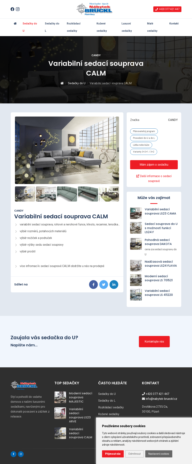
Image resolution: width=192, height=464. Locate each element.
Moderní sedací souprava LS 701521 (159, 278)
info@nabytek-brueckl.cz (159, 399)
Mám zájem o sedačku (154, 164)
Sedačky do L (52, 27)
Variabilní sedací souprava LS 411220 (159, 293)
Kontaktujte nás (154, 341)
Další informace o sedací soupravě (154, 178)
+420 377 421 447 (155, 394)
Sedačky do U (30, 27)
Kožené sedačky (102, 27)
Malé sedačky (152, 27)
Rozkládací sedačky (73, 27)
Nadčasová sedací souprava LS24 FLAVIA (161, 264)
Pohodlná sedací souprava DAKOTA (158, 242)
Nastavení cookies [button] (158, 453)
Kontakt (173, 23)
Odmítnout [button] (134, 453)
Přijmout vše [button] (113, 453)
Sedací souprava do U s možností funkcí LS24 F (161, 228)
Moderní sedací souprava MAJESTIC (80, 397)
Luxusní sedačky (127, 27)
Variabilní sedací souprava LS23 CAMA (160, 211)
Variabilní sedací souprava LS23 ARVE (80, 415)
